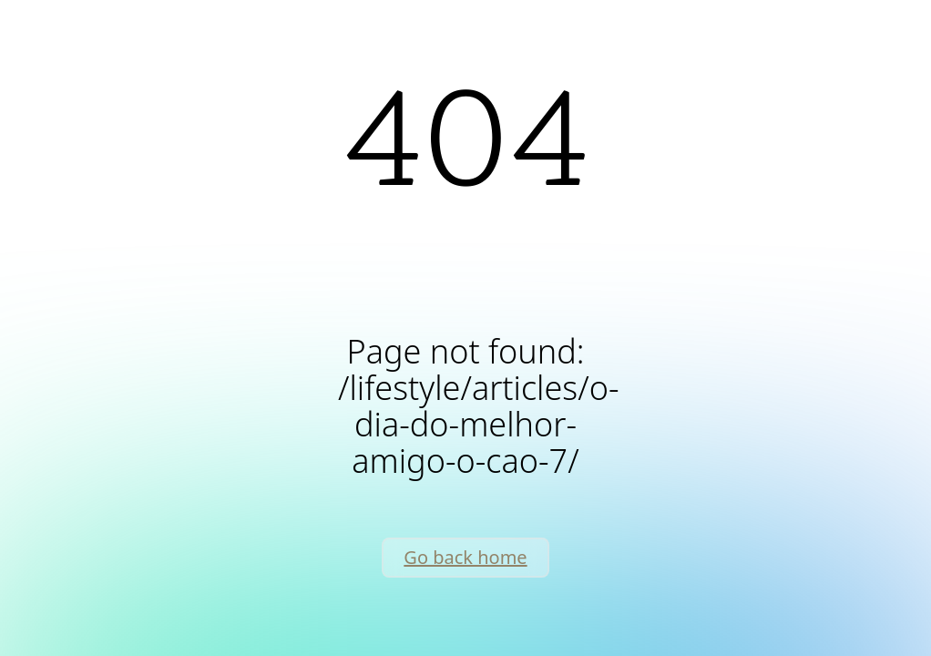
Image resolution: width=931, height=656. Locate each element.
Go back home (465, 557)
